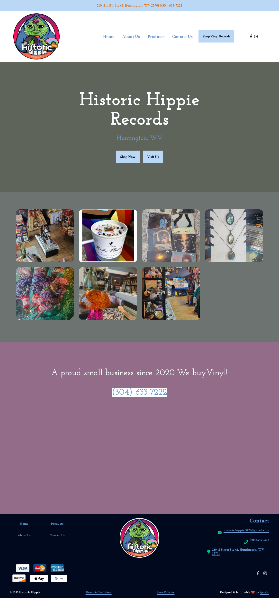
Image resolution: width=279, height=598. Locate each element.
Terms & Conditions (99, 592)
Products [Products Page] (156, 36)
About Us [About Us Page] (131, 36)
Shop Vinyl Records (216, 36)
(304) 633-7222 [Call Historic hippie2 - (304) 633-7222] (259, 540)
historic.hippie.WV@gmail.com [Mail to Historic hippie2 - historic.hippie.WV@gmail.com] (246, 530)
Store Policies (165, 592)
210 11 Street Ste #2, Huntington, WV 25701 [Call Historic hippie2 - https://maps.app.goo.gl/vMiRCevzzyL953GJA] (238, 551)
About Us (27, 535)
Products (60, 524)
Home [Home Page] (108, 36)
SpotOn (264, 592)
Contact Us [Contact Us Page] (182, 36)
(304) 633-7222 (139, 392)
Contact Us (60, 535)
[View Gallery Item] (45, 235)
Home (27, 524)
